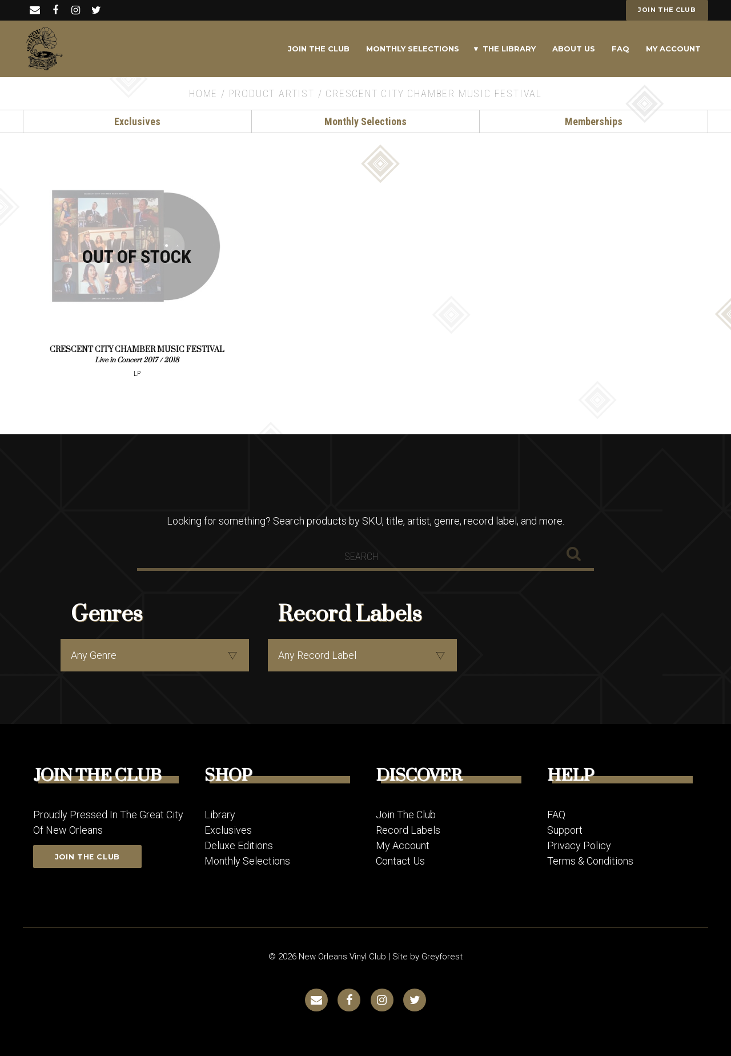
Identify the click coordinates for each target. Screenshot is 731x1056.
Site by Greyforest (427, 956)
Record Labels (408, 829)
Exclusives (137, 121)
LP (137, 373)
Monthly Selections (412, 48)
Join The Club (319, 48)
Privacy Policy (579, 845)
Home (203, 93)
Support (565, 829)
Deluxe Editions (238, 845)
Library (219, 814)
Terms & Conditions (590, 860)
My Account (673, 48)
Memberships (593, 121)
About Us (573, 48)
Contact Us (400, 860)
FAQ (620, 48)
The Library (509, 48)
